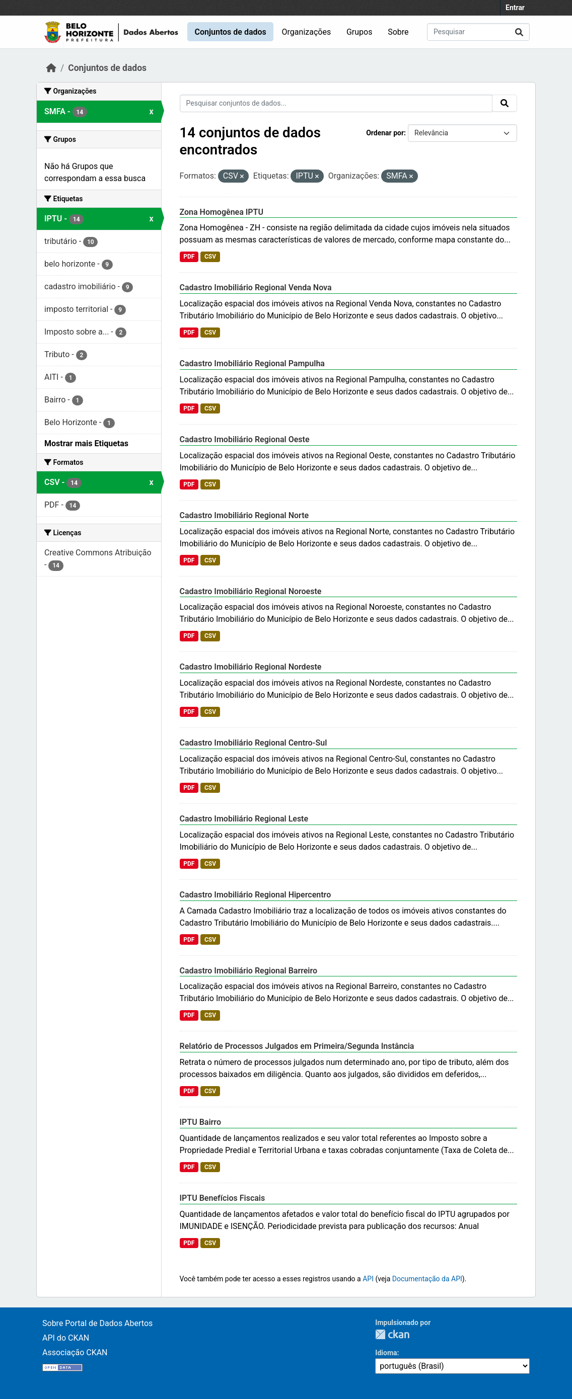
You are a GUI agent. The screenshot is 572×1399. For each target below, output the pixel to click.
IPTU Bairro (200, 1122)
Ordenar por (385, 133)
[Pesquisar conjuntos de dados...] (478, 32)
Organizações (306, 32)
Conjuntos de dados (230, 32)
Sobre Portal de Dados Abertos (97, 1323)
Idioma (386, 1353)
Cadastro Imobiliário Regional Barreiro (249, 970)
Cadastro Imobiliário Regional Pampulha (252, 363)
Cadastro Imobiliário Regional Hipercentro (255, 894)
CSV (210, 256)
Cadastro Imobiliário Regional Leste (244, 819)
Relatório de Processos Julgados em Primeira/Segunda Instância (297, 1046)
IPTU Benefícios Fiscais (222, 1198)
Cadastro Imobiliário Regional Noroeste (251, 591)
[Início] (51, 68)
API (368, 1279)
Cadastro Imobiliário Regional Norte (244, 515)
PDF (188, 256)
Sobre (398, 32)
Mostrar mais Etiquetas (86, 443)
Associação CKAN (75, 1352)
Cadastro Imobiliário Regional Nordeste (251, 667)
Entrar (515, 8)
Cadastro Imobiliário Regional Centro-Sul (253, 743)
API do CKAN (65, 1338)
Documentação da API (427, 1279)
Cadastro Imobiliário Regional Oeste (245, 439)
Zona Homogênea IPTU (221, 212)
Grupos (359, 32)
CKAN (392, 1334)
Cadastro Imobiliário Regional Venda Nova (256, 287)
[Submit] (519, 32)
